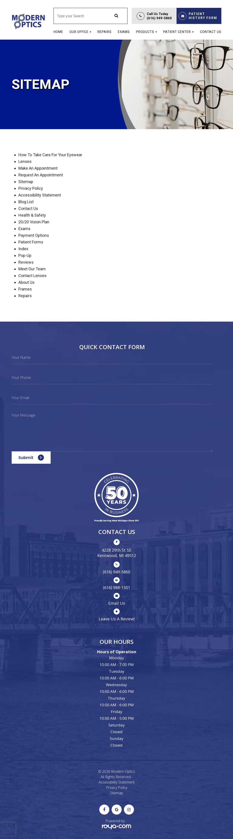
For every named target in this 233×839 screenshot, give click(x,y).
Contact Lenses (32, 275)
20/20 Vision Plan (33, 222)
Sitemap (116, 792)
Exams (124, 32)
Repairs (104, 32)
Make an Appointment (38, 168)
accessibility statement (39, 195)
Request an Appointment (40, 175)
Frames (25, 289)
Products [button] (146, 32)
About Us (26, 282)
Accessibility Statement (117, 782)
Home (58, 32)
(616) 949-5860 (159, 18)
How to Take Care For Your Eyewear (50, 154)
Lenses (25, 161)
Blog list (26, 201)
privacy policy (30, 188)
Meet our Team (32, 269)
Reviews (26, 262)
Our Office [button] (80, 32)
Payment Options (33, 235)
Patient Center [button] (178, 32)
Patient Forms (30, 242)
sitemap (25, 181)
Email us (116, 603)
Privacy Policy (116, 787)
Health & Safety (32, 215)
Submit (25, 457)
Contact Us (210, 32)
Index (23, 248)
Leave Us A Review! (117, 619)
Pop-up (24, 255)
